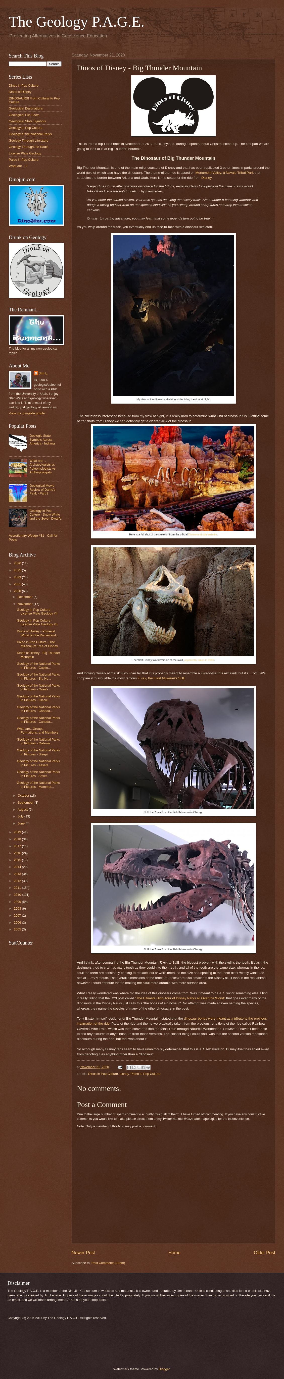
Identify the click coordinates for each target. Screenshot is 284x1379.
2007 (18, 915)
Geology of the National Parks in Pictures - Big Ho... (38, 676)
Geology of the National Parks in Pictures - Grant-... (38, 687)
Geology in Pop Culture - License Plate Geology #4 (37, 611)
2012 (18, 881)
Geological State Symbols (27, 121)
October (24, 795)
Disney (206, 178)
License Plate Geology (25, 153)
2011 (18, 888)
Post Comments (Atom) (108, 1263)
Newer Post (83, 1252)
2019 (18, 832)
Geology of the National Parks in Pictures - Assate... (38, 763)
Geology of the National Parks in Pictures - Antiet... (38, 774)
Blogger (164, 1369)
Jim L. (43, 373)
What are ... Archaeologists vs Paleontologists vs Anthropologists (42, 466)
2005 (18, 929)
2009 (18, 902)
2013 (18, 874)
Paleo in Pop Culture (145, 1074)
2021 (18, 584)
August (23, 809)
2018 (18, 839)
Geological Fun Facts (24, 115)
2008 (18, 908)
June (22, 823)
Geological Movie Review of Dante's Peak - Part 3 (42, 489)
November (25, 604)
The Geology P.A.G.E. (77, 21)
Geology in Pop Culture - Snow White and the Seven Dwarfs (45, 514)
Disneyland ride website (202, 534)
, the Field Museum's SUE (161, 678)
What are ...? (18, 166)
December (25, 597)
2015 (18, 860)
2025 (18, 570)
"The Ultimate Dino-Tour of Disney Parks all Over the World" (180, 998)
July (21, 816)
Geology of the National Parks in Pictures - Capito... (38, 665)
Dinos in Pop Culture (103, 1074)
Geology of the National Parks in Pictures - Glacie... (38, 698)
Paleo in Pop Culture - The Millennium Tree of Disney (37, 644)
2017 (18, 846)
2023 (18, 577)
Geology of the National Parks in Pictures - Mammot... (38, 784)
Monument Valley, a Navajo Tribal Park (225, 173)
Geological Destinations (26, 108)
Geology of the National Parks (30, 134)
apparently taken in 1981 (199, 659)
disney (124, 1074)
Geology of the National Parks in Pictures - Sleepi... (38, 752)
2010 (18, 895)
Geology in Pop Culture (25, 128)
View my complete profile (27, 413)
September (26, 802)
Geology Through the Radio (29, 147)
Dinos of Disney (20, 92)
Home (174, 1252)
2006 (18, 922)
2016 (18, 853)
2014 (18, 867)
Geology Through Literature (28, 140)
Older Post (264, 1252)
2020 (18, 591)
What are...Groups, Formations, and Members (37, 730)
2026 (18, 563)
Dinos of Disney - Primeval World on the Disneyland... (38, 633)
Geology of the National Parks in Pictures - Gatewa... (38, 741)
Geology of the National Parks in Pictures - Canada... (38, 709)
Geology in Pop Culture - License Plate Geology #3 (37, 622)
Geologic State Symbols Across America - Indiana (42, 439)
